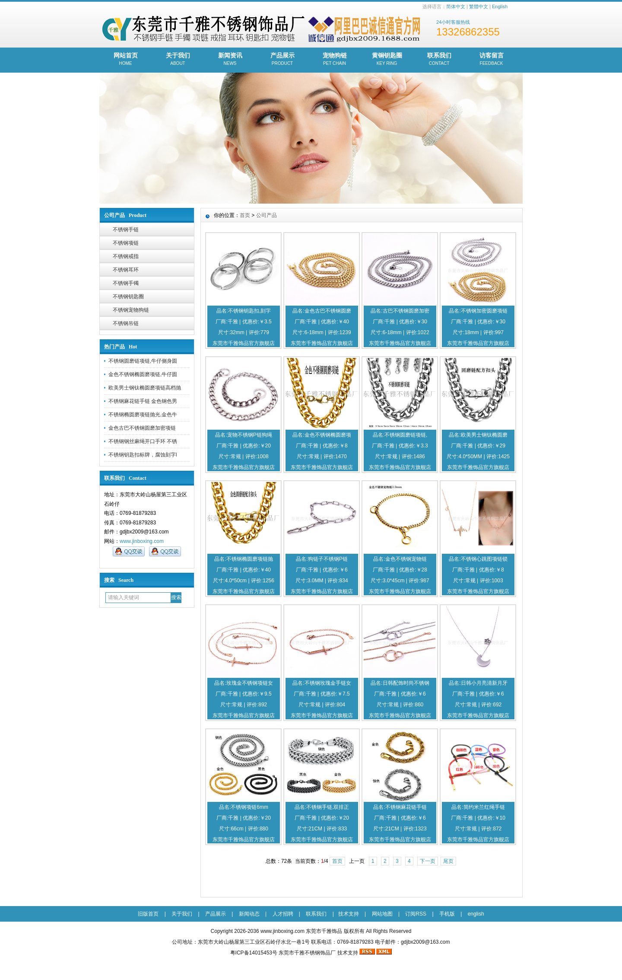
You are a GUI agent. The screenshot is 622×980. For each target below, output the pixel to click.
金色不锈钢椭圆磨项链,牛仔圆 (142, 374)
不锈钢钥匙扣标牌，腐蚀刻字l (142, 455)
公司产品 (266, 215)
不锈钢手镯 (126, 283)
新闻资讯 (230, 59)
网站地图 (382, 914)
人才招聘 (283, 914)
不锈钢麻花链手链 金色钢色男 (142, 401)
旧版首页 (148, 914)
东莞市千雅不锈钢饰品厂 (307, 953)
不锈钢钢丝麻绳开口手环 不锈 (142, 441)
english (476, 914)
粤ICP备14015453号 (253, 953)
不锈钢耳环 (126, 270)
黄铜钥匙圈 (387, 59)
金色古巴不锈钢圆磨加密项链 (142, 428)
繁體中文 (478, 6)
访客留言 (491, 59)
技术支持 (348, 914)
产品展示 (282, 59)
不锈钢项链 (126, 243)
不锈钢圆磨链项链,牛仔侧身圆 (142, 361)
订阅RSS (415, 914)
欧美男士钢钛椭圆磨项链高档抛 (144, 388)
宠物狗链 (334, 59)
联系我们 (439, 59)
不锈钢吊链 (126, 323)
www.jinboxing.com (142, 541)
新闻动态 (249, 914)
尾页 (448, 861)
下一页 (427, 861)
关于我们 (178, 59)
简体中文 (455, 6)
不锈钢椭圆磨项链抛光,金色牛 (142, 415)
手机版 (447, 914)
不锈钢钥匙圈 (128, 297)
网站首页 (125, 59)
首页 (245, 215)
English (500, 6)
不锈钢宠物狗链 (131, 310)
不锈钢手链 (126, 230)
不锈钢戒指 (126, 256)
